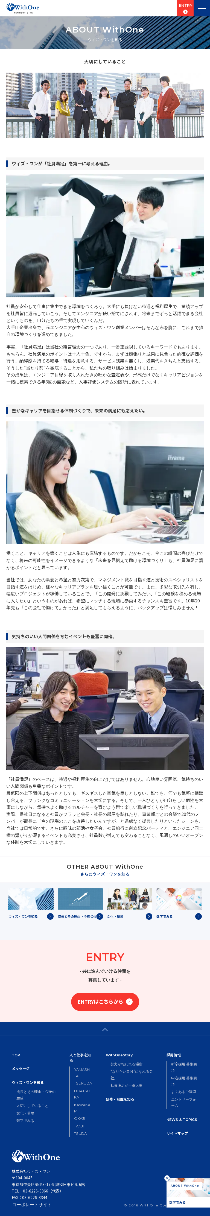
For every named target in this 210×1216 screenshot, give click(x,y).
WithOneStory (119, 1055)
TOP (16, 1055)
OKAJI (79, 1118)
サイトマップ (177, 1133)
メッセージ (21, 1068)
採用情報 (174, 1054)
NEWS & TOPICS (182, 1120)
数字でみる (25, 1120)
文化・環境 (25, 1113)
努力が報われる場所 (126, 1063)
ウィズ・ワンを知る (28, 1082)
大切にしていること (32, 1105)
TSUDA (80, 1133)
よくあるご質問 (183, 1091)
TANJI (79, 1126)
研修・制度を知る (120, 1099)
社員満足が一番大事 (126, 1085)
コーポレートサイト (31, 1204)
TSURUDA (83, 1083)
